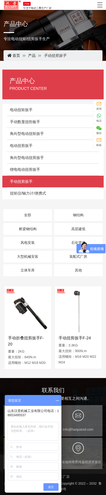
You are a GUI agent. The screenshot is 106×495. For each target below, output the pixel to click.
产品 (32, 56)
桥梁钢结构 (28, 229)
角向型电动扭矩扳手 (27, 134)
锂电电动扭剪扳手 (25, 169)
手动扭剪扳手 (21, 181)
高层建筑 (78, 229)
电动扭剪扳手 (21, 146)
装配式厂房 (78, 256)
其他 (78, 270)
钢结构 (78, 215)
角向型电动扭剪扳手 (27, 158)
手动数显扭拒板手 (25, 122)
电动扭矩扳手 (21, 110)
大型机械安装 (27, 256)
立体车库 (28, 270)
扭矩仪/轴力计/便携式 (28, 193)
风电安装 (28, 243)
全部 (27, 215)
